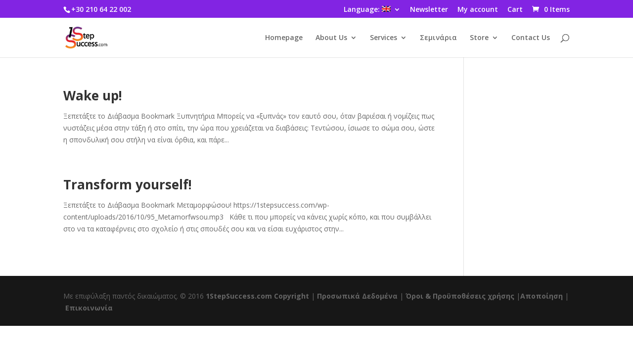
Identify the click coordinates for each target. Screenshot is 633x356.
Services (383, 38)
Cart (515, 10)
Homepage (284, 38)
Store (479, 38)
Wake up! (92, 95)
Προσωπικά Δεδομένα (357, 296)
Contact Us (530, 38)
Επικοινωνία (89, 307)
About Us (331, 38)
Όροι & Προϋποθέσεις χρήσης (460, 296)
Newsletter (429, 10)
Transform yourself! (127, 184)
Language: (367, 10)
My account (477, 10)
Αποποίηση (541, 296)
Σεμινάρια (438, 38)
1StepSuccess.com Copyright (257, 296)
